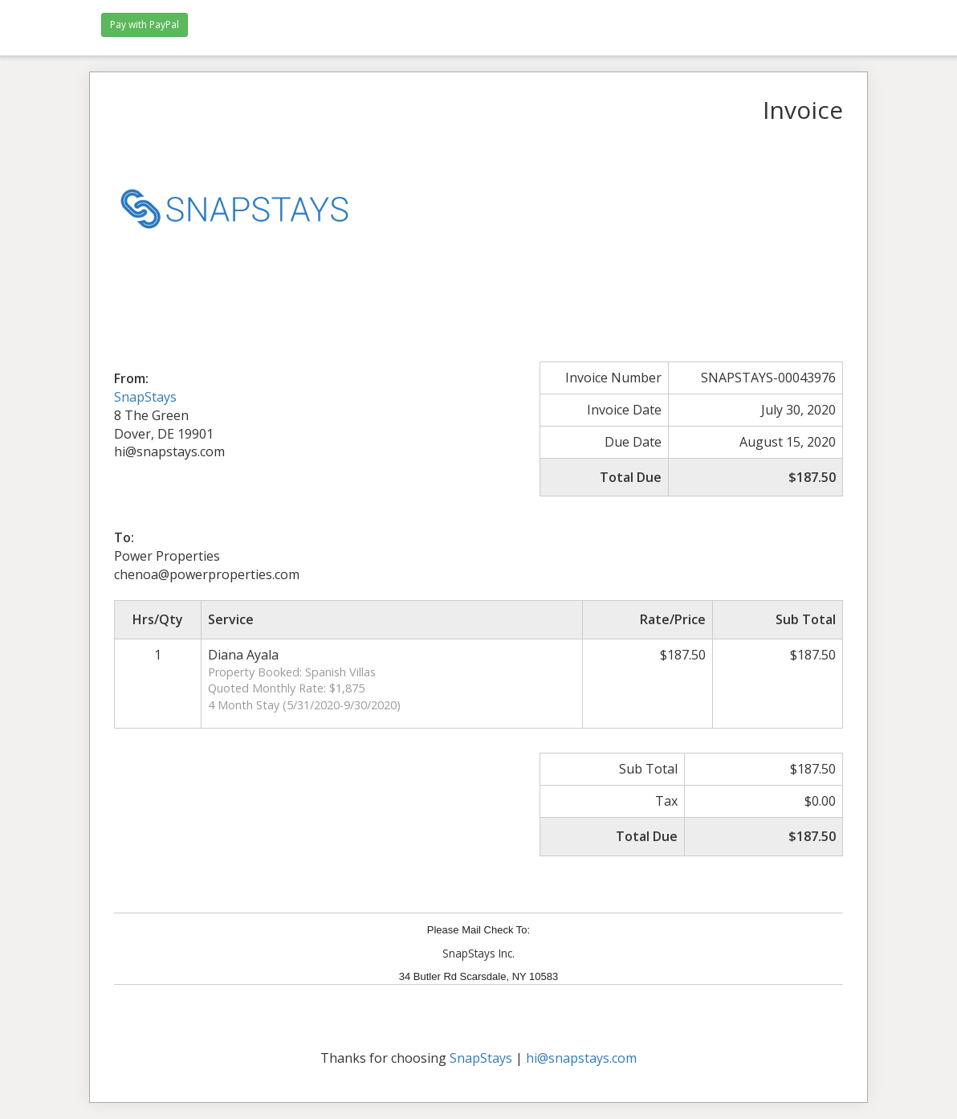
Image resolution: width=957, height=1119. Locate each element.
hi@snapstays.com (581, 1058)
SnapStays (145, 397)
